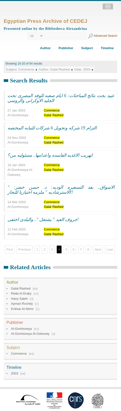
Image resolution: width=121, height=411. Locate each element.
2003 (14, 373)
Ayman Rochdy (22, 303)
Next (98, 249)
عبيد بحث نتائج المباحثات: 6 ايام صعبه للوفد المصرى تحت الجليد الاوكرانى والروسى (61, 98)
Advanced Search (105, 35)
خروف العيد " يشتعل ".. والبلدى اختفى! (43, 219)
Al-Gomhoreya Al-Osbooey (30, 334)
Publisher (66, 48)
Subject (87, 48)
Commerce (19, 353)
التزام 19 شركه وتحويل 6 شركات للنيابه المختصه (52, 127)
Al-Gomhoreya (21, 329)
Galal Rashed (21, 288)
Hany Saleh (19, 298)
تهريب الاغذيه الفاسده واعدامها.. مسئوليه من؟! (50, 155)
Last (110, 249)
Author (45, 48)
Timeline (107, 48)
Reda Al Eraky (21, 293)
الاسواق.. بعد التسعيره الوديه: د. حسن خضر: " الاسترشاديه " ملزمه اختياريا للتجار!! (61, 190)
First (9, 249)
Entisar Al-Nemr (22, 309)
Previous (24, 249)
